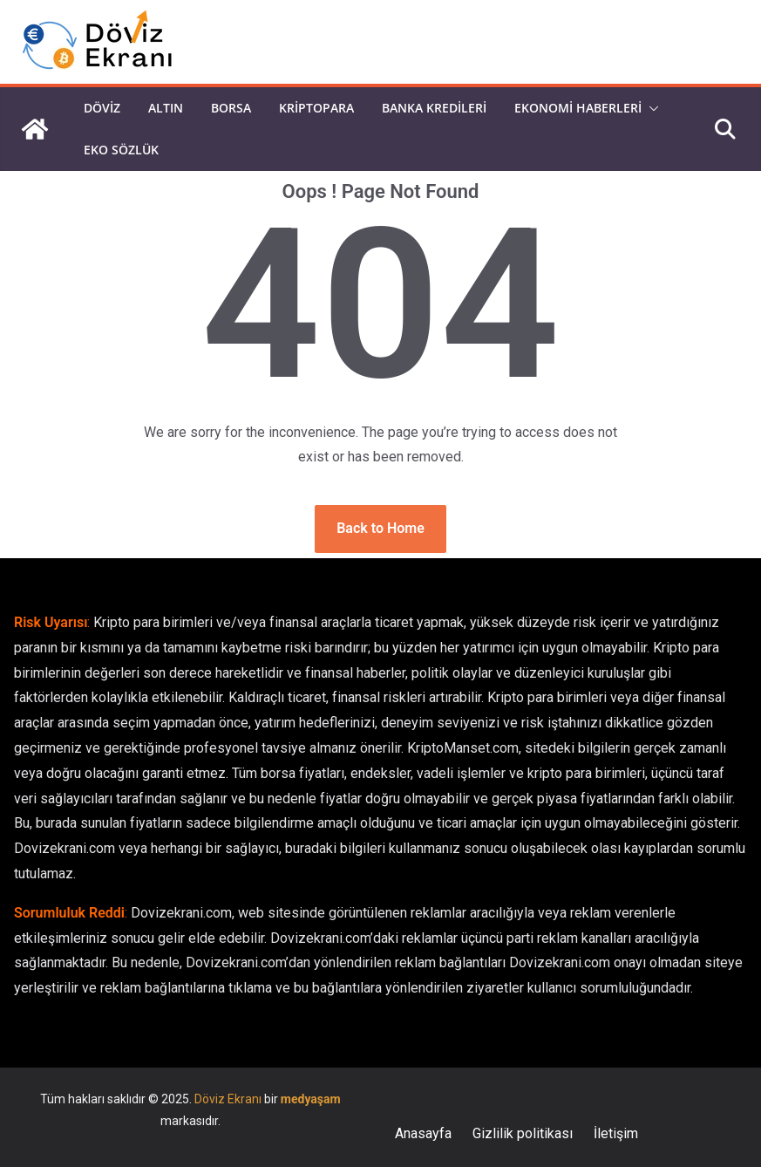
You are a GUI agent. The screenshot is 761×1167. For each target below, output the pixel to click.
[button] (650, 108)
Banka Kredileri (434, 107)
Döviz (102, 107)
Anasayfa (423, 1133)
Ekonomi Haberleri (578, 107)
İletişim (616, 1133)
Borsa (231, 107)
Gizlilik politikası (522, 1133)
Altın (165, 107)
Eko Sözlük (121, 149)
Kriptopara (316, 107)
